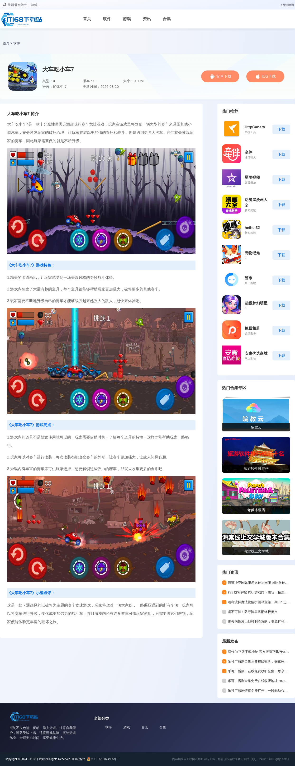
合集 (167, 19)
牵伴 (248, 152)
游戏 (127, 19)
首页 (87, 19)
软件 (107, 19)
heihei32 (252, 228)
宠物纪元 (252, 253)
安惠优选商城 (256, 353)
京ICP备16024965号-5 (105, 759)
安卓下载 (223, 76)
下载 (281, 129)
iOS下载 (269, 76)
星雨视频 (252, 177)
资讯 (147, 19)
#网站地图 (287, 5)
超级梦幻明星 (256, 303)
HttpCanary (255, 127)
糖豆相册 (252, 328)
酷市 (248, 278)
